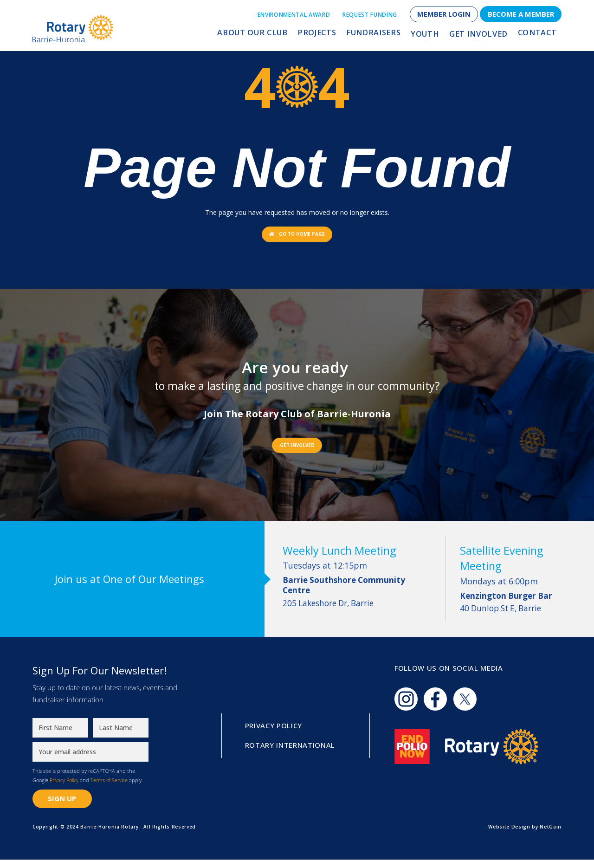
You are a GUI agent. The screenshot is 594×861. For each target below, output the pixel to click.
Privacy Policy (64, 780)
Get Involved (483, 35)
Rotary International (290, 746)
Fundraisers (385, 35)
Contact (538, 35)
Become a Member (521, 14)
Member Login (444, 14)
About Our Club (273, 35)
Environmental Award (294, 15)
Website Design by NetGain (525, 828)
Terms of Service (109, 780)
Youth (433, 35)
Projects (333, 35)
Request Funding (369, 15)
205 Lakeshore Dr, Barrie (358, 593)
